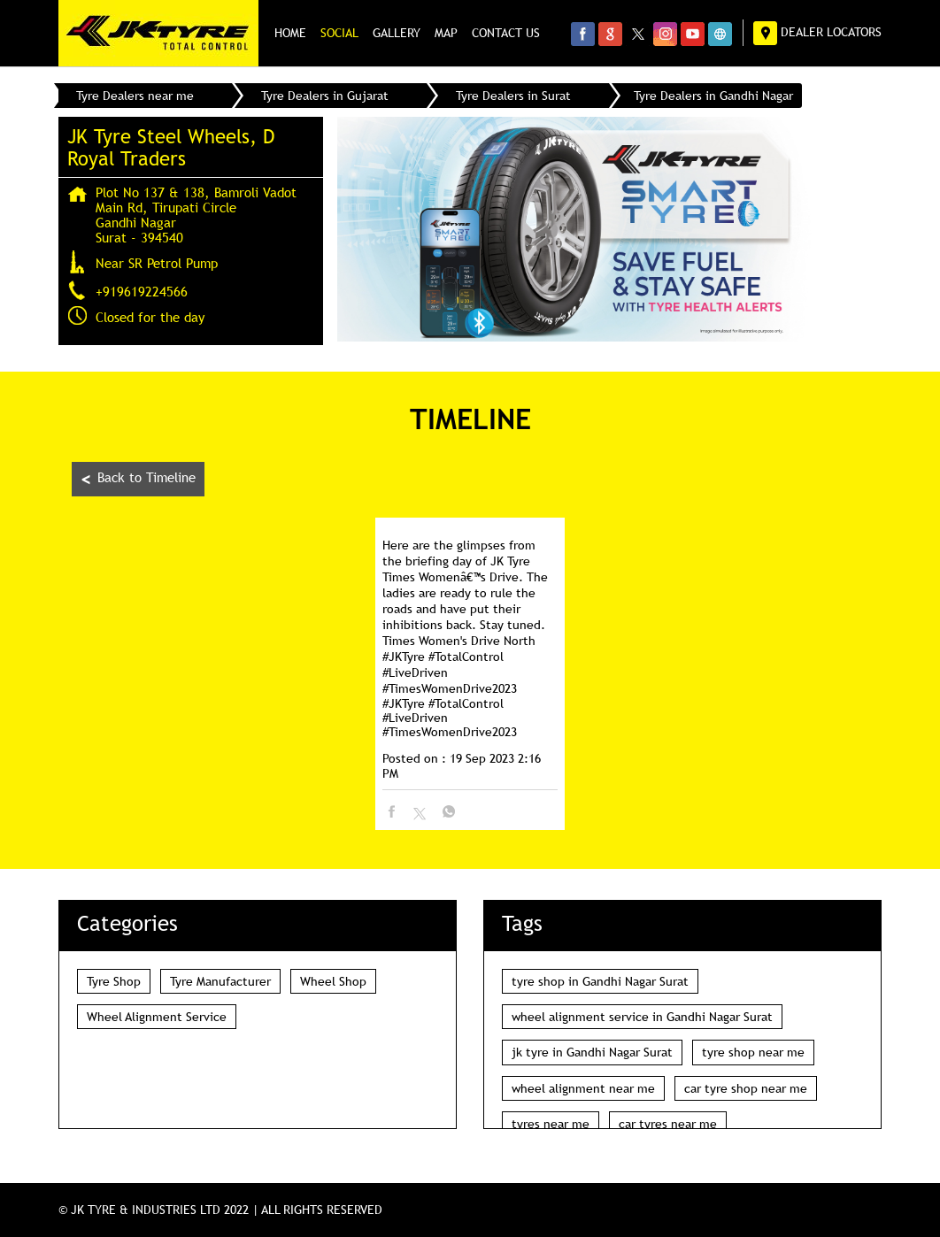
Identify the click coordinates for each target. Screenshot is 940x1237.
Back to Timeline (138, 479)
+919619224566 (142, 291)
